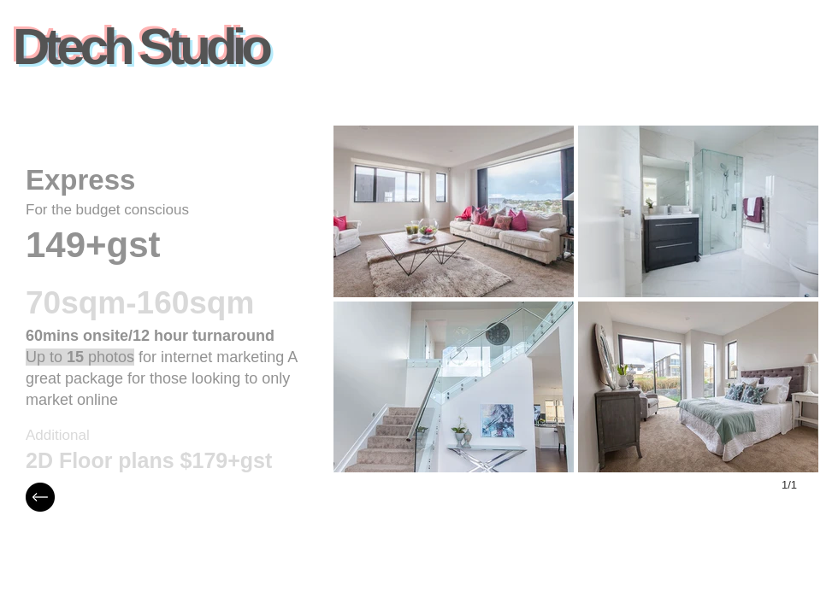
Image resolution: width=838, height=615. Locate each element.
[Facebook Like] (315, 55)
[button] (453, 211)
